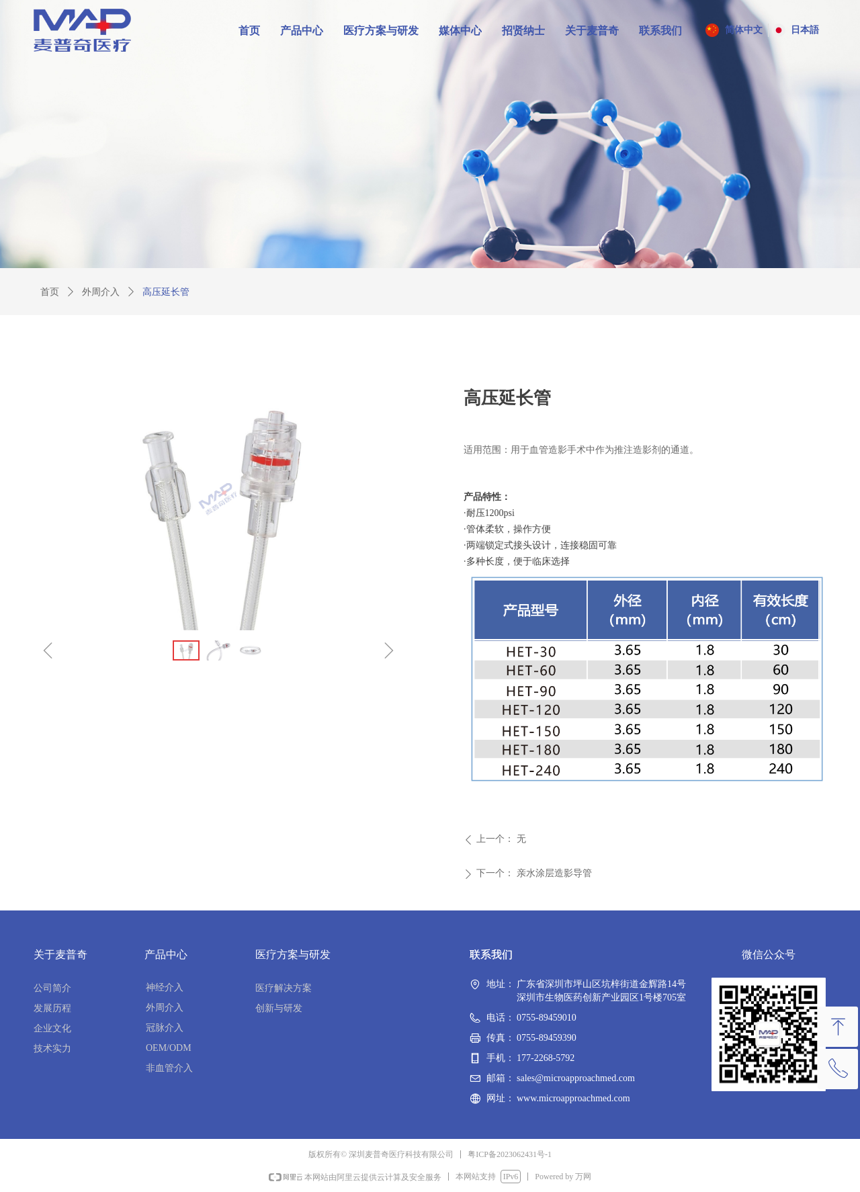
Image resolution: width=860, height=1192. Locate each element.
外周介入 (101, 292)
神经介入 (164, 987)
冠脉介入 (164, 1028)
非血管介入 (169, 1068)
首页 (49, 292)
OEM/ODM (168, 1048)
